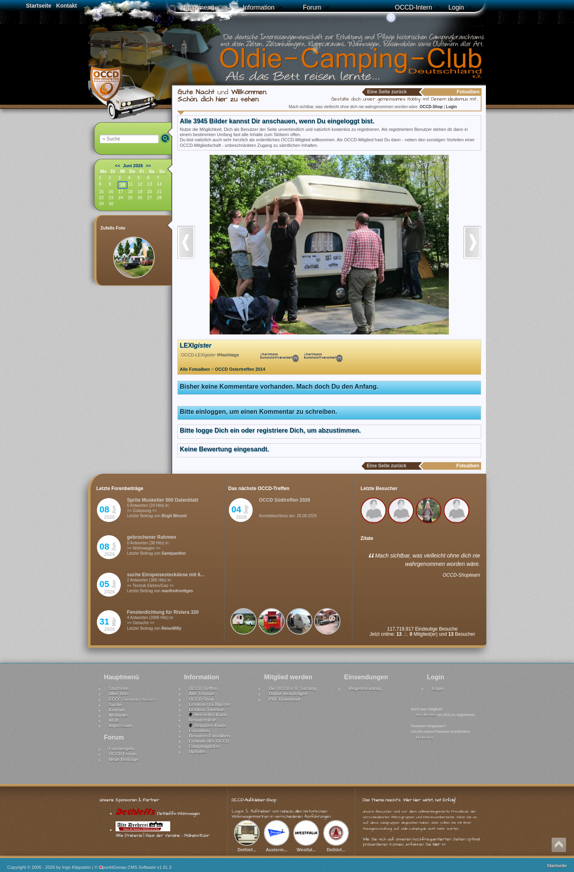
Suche (115, 704)
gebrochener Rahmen (151, 537)
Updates (197, 751)
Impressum (120, 725)
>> (148, 165)
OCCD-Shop (432, 107)
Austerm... (276, 846)
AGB (113, 720)
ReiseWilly (171, 628)
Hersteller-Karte (208, 714)
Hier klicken (426, 715)
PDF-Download (284, 699)
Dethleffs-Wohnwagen (158, 814)
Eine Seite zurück (387, 92)
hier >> (439, 844)
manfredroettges (177, 591)
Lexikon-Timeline (207, 709)
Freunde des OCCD (209, 741)
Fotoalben (199, 730)
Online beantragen (288, 693)
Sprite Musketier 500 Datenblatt (163, 500)
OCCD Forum (123, 753)
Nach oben (559, 845)
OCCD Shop (201, 699)
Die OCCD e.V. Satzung (292, 688)
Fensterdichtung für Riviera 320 (163, 612)
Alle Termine (202, 693)
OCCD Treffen (203, 688)
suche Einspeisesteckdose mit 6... (165, 574)
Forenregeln (121, 748)
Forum (312, 7)
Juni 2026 (133, 165)
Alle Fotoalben (195, 369)
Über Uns (118, 693)
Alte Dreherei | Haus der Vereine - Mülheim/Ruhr (162, 832)
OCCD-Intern (413, 7)
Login (456, 7)
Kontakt (66, 5)
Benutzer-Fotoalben (209, 736)
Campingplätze (204, 746)
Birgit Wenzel (174, 516)
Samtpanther (173, 553)
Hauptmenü (197, 7)
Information (259, 7)
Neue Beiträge (123, 759)
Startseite (38, 5)
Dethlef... (246, 846)
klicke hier (425, 738)
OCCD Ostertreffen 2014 (240, 369)
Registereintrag (365, 688)
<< (117, 165)
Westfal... (306, 846)
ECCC (132, 699)
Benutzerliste (202, 720)
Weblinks (118, 715)
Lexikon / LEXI (210, 704)
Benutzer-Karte (207, 725)
